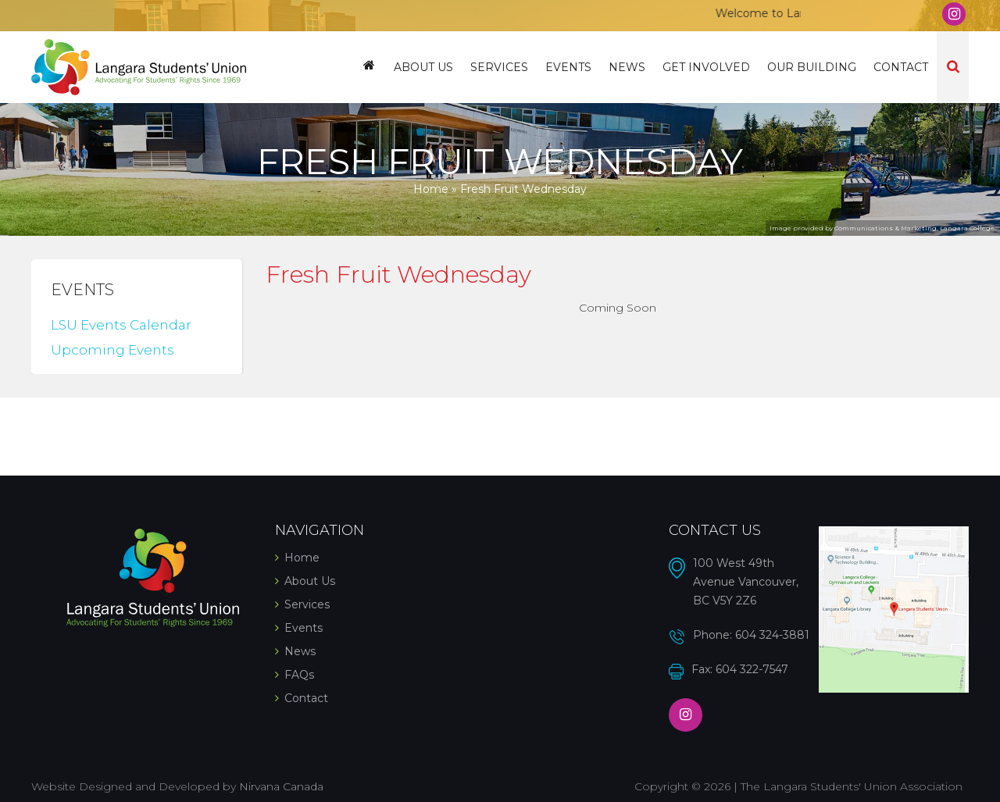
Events (568, 67)
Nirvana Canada (281, 786)
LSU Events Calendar (121, 325)
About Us (423, 67)
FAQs (299, 675)
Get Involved (706, 67)
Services (499, 67)
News (627, 67)
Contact (900, 67)
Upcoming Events (112, 350)
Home (369, 67)
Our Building (811, 67)
